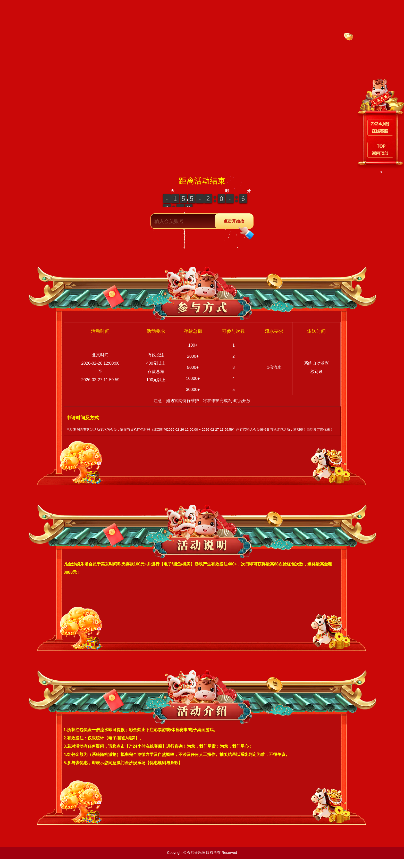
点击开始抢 (238, 224)
